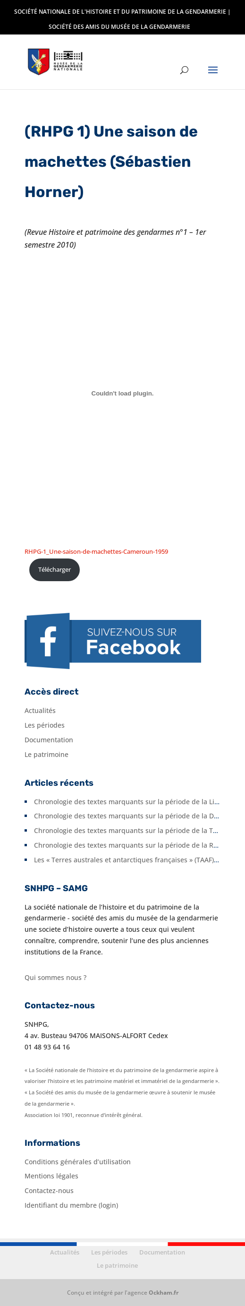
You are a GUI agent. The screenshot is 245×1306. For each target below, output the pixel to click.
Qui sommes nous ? (55, 977)
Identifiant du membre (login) (71, 1205)
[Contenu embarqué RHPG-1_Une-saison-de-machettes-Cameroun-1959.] (122, 393)
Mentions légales (51, 1175)
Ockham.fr (163, 1293)
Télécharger (54, 569)
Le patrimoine (46, 754)
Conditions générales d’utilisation (78, 1161)
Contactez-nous (49, 1190)
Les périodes (45, 725)
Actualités (40, 710)
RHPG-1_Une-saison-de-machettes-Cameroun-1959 (96, 551)
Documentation (49, 739)
